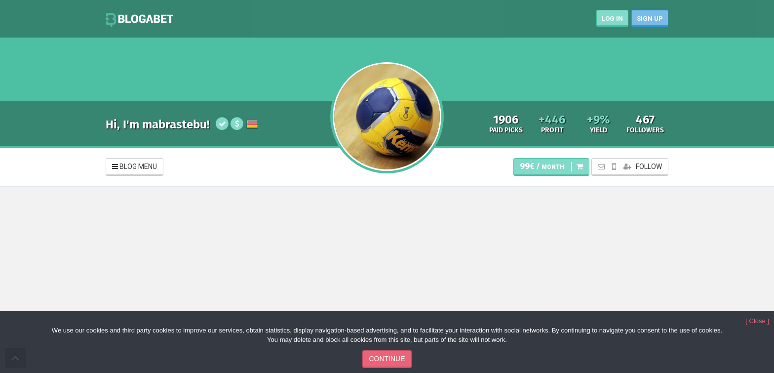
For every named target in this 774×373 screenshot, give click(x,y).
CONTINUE (387, 359)
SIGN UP (650, 18)
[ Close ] (757, 321)
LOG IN (612, 18)
